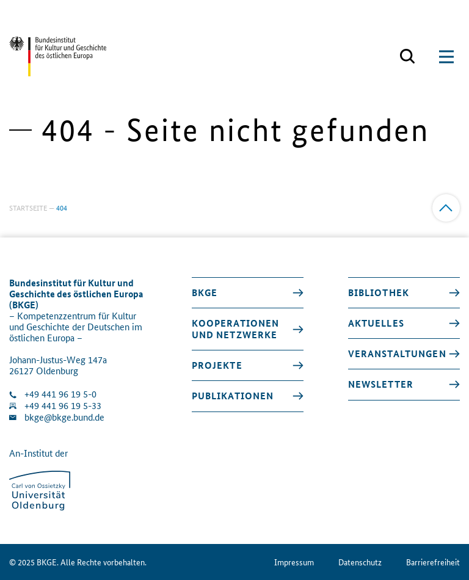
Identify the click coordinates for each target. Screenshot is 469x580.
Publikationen (233, 395)
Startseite (28, 207)
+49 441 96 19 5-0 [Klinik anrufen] (60, 394)
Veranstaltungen (397, 353)
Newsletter (380, 384)
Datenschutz (360, 562)
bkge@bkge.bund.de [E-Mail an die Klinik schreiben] (64, 417)
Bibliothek (378, 292)
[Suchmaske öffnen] (407, 57)
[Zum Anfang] (446, 208)
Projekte (217, 365)
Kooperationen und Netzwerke (236, 328)
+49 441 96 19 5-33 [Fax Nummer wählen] (62, 405)
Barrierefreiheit (433, 562)
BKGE (205, 292)
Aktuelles (376, 323)
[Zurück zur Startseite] (57, 56)
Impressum (294, 562)
